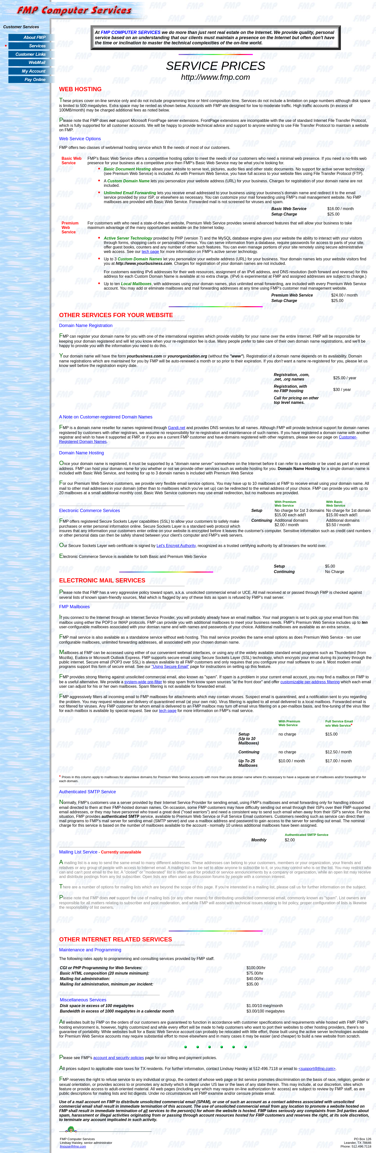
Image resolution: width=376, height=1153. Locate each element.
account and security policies (118, 1058)
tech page (150, 251)
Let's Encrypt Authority (176, 546)
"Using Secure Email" (170, 666)
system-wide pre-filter (143, 682)
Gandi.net (176, 428)
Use (62, 1102)
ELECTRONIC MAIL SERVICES (102, 580)
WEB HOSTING (80, 89)
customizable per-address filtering (310, 682)
